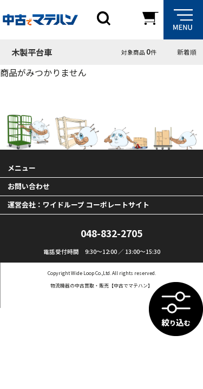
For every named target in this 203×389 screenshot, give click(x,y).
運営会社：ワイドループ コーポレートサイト (78, 204)
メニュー (22, 168)
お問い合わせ (29, 186)
